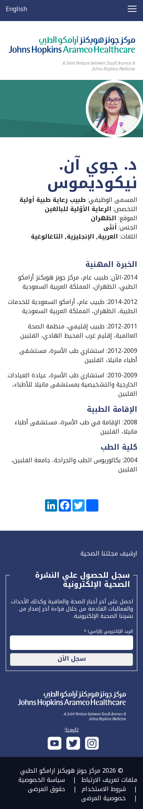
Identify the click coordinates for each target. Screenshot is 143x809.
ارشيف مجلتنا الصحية (108, 553)
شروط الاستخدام (104, 789)
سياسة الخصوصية (41, 780)
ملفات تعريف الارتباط (109, 780)
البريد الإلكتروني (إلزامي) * (108, 630)
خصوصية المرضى (103, 798)
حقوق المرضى (46, 789)
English (16, 9)
